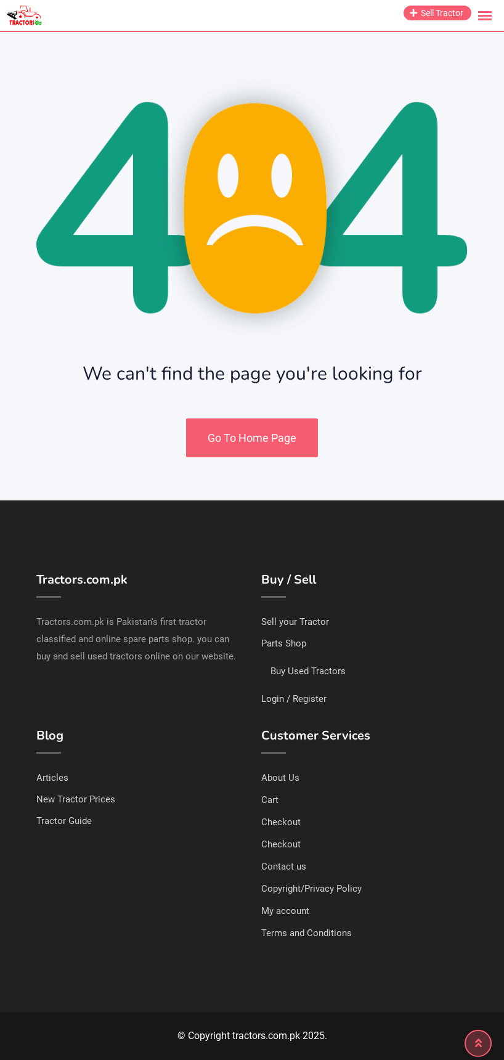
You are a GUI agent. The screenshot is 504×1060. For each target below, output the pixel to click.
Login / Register (294, 698)
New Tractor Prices (75, 799)
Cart (269, 799)
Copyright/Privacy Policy (311, 888)
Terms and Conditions (306, 933)
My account (285, 910)
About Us (280, 777)
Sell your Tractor (295, 621)
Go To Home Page (252, 437)
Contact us (283, 866)
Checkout (281, 822)
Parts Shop (283, 643)
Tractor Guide (64, 820)
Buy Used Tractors (308, 671)
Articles (52, 777)
